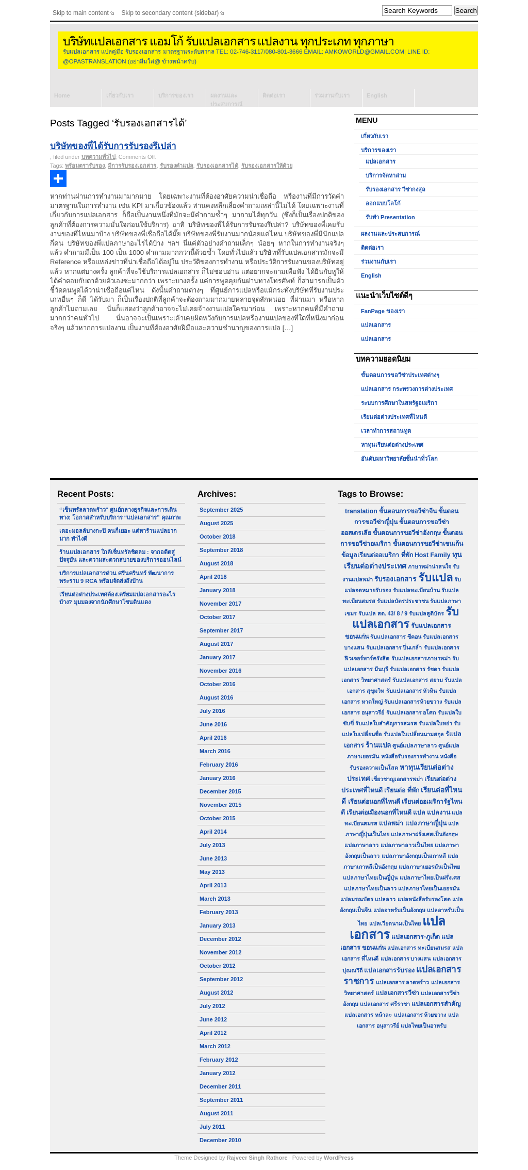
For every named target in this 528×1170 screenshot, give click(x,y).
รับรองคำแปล (176, 166)
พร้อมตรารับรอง (85, 166)
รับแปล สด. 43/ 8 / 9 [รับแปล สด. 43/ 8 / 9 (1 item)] (382, 613)
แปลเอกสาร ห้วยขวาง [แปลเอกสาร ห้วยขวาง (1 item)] (420, 1015)
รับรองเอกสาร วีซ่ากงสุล (395, 189)
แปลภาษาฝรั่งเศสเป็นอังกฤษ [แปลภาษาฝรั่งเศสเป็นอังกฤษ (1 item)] (424, 834)
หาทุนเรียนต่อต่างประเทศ (392, 445)
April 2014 (213, 831)
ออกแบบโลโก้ (383, 203)
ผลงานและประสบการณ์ (226, 99)
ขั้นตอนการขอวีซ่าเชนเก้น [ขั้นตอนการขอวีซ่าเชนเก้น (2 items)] (428, 543)
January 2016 (218, 778)
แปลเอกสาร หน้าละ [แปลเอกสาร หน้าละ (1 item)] (368, 1015)
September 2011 (221, 1100)
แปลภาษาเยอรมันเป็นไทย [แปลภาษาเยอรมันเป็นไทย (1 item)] (429, 867)
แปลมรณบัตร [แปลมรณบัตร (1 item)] (356, 899)
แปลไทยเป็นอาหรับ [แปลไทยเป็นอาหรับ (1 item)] (424, 1025)
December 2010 (220, 1140)
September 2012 (221, 979)
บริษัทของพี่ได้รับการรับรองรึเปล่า (113, 146)
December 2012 (220, 939)
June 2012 (213, 1019)
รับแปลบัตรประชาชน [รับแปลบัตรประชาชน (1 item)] (402, 601)
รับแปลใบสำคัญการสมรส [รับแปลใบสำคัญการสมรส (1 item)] (386, 723)
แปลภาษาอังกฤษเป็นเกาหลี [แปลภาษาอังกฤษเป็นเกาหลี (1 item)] (414, 856)
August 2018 (216, 563)
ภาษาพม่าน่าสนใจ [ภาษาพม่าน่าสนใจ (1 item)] (429, 566)
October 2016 (218, 684)
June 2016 (213, 724)
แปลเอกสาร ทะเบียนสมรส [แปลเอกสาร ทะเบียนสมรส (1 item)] (419, 948)
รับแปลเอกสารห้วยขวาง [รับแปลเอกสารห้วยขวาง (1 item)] (413, 701)
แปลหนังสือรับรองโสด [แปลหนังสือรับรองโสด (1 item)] (424, 899)
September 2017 (221, 630)
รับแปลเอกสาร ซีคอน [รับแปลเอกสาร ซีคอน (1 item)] (395, 636)
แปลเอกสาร (380, 161)
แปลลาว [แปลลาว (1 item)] (385, 899)
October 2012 (218, 966)
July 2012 (212, 1006)
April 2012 (213, 1033)
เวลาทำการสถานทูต (386, 431)
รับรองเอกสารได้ (217, 166)
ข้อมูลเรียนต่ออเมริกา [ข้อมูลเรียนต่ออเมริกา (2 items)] (370, 555)
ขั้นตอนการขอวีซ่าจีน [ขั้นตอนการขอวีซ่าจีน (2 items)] (408, 511)
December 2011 (220, 1086)
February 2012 (219, 1060)
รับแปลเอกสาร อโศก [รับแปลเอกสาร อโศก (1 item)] (411, 712)
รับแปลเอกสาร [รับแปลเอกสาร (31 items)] (405, 618)
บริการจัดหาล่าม (386, 175)
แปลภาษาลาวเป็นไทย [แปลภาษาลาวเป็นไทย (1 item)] (407, 845)
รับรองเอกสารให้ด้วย (266, 166)
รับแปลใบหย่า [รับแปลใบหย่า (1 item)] (435, 723)
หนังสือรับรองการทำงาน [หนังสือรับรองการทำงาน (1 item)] (409, 756)
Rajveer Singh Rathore (257, 1158)
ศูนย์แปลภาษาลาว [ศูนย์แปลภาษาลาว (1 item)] (414, 745)
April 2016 (213, 738)
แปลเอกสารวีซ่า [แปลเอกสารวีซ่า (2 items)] (397, 993)
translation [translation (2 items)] (361, 511)
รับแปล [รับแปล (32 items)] (435, 577)
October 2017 (218, 617)
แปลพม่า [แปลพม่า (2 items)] (391, 823)
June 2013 (213, 858)
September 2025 (221, 510)
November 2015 (220, 805)
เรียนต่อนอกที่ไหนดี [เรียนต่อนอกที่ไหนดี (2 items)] (374, 801)
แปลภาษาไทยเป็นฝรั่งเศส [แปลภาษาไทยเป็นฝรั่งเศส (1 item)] (430, 877)
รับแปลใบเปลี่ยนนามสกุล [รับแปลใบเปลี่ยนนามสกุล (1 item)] (414, 734)
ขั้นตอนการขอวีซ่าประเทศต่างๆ (400, 375)
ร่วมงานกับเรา (332, 95)
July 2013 (212, 845)
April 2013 (213, 885)
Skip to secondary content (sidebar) (170, 13)
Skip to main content (81, 13)
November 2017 (220, 603)
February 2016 (219, 764)
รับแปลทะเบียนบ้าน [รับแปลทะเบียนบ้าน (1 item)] (416, 590)
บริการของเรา (175, 95)
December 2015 (220, 791)
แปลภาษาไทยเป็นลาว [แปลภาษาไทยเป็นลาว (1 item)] (370, 888)
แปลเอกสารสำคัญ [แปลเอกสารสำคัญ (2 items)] (435, 1004)
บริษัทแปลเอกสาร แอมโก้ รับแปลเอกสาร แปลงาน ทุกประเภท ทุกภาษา (228, 41)
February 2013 (219, 912)
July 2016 (212, 711)
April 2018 (213, 577)
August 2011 (216, 1113)
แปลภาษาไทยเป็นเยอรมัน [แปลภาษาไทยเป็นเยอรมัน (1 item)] (428, 888)
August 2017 (216, 644)
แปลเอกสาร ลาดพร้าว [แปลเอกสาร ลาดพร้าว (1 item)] (403, 982)
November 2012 (220, 952)
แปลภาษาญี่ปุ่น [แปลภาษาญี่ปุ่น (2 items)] (426, 823)
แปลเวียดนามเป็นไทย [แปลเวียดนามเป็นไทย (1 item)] (395, 923)
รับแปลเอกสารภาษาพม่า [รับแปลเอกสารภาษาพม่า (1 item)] (421, 658)
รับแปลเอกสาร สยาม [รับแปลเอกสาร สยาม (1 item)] (417, 680)
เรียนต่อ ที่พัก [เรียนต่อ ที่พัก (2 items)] (401, 790)
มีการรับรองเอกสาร (132, 166)
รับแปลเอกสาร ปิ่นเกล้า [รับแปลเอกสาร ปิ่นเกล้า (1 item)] (394, 647)
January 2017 (218, 657)
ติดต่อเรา (273, 95)
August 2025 (216, 523)
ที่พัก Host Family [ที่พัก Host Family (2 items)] (426, 555)
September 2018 (221, 550)
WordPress (339, 1158)
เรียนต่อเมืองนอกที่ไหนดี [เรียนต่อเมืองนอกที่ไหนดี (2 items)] (378, 812)
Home (62, 95)
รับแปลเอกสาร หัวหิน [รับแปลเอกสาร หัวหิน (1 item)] (411, 691)
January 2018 (218, 590)
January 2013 (218, 925)
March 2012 (215, 1046)
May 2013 (212, 872)
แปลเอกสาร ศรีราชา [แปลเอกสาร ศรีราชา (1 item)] (385, 1004)
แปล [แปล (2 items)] (419, 812)
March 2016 (215, 751)
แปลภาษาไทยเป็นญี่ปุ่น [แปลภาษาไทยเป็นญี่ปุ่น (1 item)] (370, 877)
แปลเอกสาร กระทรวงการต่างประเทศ (407, 389)
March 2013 (215, 899)
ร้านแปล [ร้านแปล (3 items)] (378, 745)
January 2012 (218, 1073)
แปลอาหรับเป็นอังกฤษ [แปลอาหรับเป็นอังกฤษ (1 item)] (399, 910)
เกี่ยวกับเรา (120, 95)
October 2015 (218, 818)
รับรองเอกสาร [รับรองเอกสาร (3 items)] (395, 579)
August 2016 (216, 697)
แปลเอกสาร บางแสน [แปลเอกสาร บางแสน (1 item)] (406, 958)
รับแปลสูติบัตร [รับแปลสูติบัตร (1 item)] (426, 613)
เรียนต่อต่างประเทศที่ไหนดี (394, 417)
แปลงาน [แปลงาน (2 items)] (438, 812)
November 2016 (220, 671)
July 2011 (212, 1127)
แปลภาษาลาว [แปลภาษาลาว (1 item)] (361, 845)
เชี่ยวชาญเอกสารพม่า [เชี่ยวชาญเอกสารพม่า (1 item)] (397, 779)
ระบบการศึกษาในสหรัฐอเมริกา (399, 403)
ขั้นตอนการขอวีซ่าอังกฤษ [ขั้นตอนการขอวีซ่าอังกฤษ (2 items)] (407, 533)
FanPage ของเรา (383, 311)
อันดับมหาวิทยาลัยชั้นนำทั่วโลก (399, 459)
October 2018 (218, 536)
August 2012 (216, 992)
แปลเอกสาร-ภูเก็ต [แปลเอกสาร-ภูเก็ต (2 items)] (415, 936)
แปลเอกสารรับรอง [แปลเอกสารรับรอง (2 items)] (389, 970)
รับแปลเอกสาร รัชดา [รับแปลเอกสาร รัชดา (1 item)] (415, 669)
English (377, 95)
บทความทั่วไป (98, 157)
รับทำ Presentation (390, 217)
